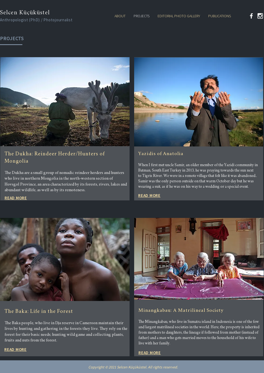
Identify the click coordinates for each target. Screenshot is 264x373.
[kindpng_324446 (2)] (260, 15)
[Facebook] (251, 15)
